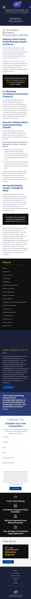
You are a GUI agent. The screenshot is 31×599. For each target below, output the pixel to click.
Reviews (15, 583)
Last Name (5, 442)
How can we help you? (9, 462)
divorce (17, 196)
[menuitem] (15, 268)
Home (15, 570)
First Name (6, 436)
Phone (4, 447)
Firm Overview (15, 573)
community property (8, 104)
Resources (15, 578)
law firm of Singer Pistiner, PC (14, 61)
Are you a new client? (8, 457)
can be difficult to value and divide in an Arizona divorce (13, 50)
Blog (15, 580)
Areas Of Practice (15, 575)
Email (4, 452)
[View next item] (21, 342)
